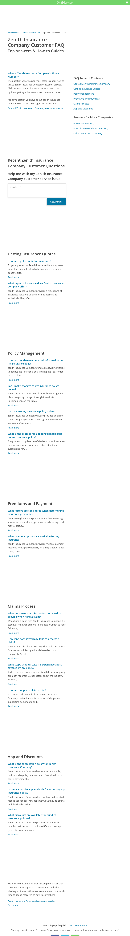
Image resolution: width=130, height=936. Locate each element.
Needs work (81, 925)
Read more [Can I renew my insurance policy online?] (13, 427)
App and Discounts (83, 108)
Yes (70, 925)
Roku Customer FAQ (83, 123)
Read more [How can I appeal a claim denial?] (13, 706)
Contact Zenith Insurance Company (91, 83)
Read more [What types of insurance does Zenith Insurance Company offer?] (13, 302)
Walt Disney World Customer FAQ (90, 128)
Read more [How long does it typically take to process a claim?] (13, 658)
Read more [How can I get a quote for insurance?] (13, 277)
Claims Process (81, 103)
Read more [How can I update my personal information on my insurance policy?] (13, 379)
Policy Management (83, 93)
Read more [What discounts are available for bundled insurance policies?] (13, 834)
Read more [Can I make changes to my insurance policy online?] (13, 405)
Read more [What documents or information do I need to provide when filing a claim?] (13, 632)
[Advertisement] (37, 133)
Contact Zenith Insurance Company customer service (35, 108)
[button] (127, 2)
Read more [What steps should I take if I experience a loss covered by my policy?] (13, 684)
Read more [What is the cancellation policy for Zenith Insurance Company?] (13, 783)
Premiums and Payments (86, 98)
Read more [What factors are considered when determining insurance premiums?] (13, 530)
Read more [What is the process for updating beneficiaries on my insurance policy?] (13, 453)
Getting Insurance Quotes (86, 88)
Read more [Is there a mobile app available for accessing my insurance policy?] (13, 809)
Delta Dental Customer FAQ (87, 133)
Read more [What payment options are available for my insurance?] (13, 555)
